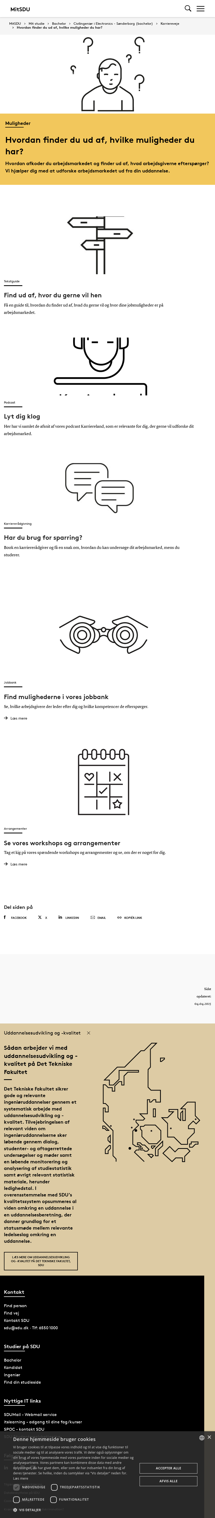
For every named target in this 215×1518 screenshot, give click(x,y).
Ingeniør (12, 1374)
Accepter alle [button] (168, 1468)
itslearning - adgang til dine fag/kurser (43, 1421)
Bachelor (59, 24)
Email (98, 917)
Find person (15, 1305)
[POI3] (132, 1150)
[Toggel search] (188, 8)
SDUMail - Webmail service (30, 1414)
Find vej (11, 1312)
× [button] (209, 1437)
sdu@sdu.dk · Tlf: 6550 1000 (31, 1327)
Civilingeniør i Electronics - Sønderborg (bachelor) (113, 24)
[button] (73, 1510)
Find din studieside (22, 1381)
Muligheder (17, 123)
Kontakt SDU (16, 1319)
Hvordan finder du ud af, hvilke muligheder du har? (60, 27)
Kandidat (13, 1366)
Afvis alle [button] (169, 1481)
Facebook (15, 917)
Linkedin (68, 917)
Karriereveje (170, 24)
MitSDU (15, 23)
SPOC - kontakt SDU (24, 1428)
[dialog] (107, 1474)
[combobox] (201, 1437)
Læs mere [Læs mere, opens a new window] (20, 1478)
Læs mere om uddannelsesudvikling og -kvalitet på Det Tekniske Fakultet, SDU (41, 1261)
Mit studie (36, 24)
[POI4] (138, 1132)
